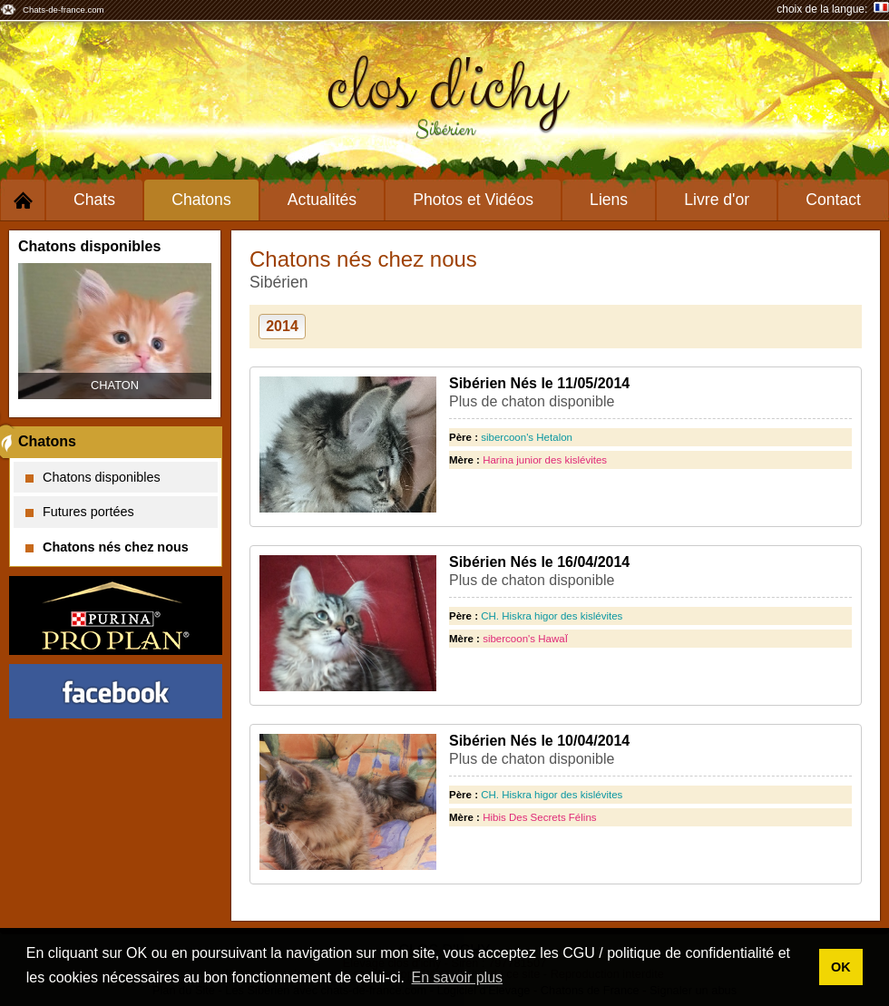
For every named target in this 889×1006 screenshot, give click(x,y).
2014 (282, 326)
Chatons (201, 199)
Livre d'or (716, 199)
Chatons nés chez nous (107, 547)
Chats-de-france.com (63, 10)
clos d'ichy (445, 88)
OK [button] (841, 967)
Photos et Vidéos (473, 199)
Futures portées (79, 511)
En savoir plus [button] (457, 977)
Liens (609, 199)
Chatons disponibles (93, 477)
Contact (833, 199)
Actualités (322, 199)
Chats (94, 199)
